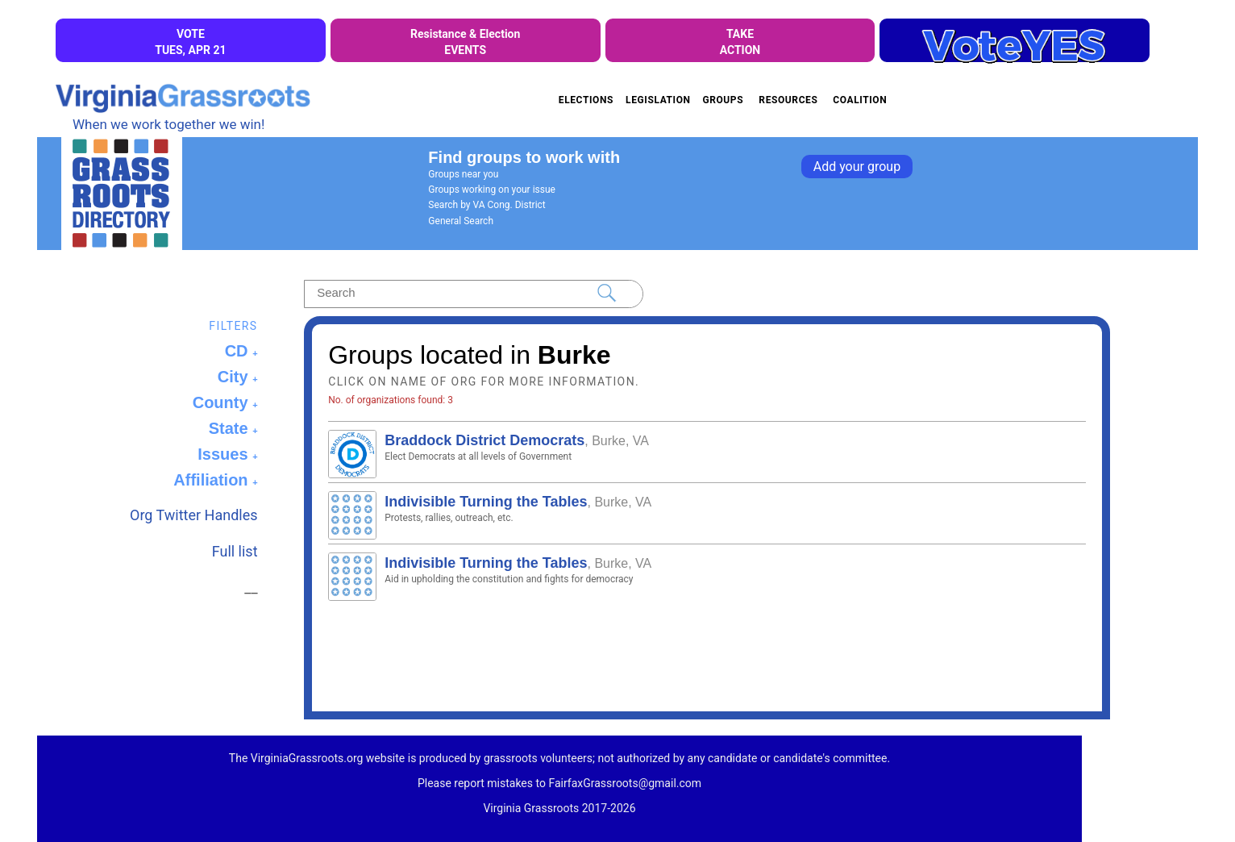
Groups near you (463, 174)
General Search (460, 221)
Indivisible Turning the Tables (486, 502)
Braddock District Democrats (484, 440)
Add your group (856, 166)
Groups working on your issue (491, 189)
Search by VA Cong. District (486, 204)
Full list (235, 551)
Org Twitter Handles (194, 514)
